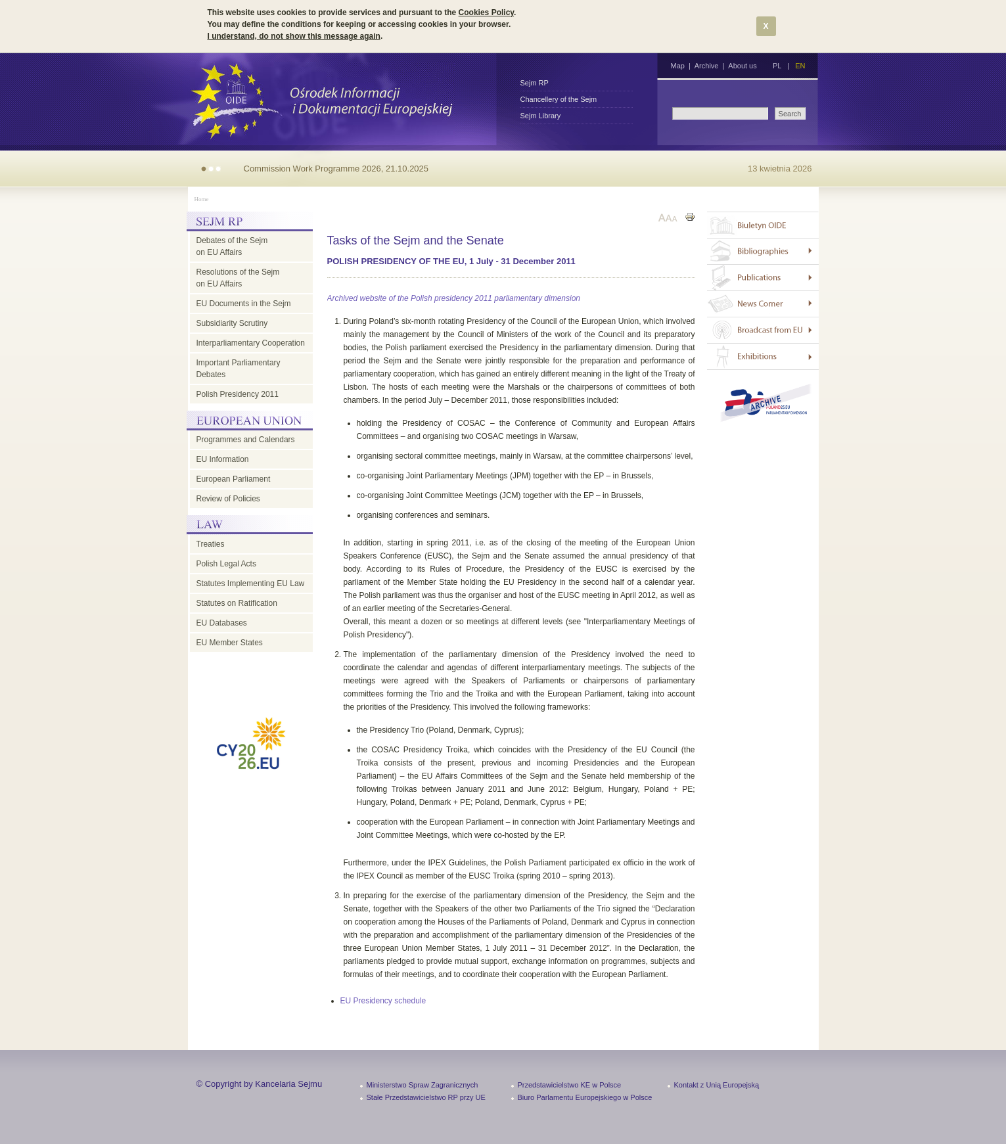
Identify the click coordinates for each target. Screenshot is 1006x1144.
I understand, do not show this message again (294, 36)
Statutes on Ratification (236, 603)
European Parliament (233, 479)
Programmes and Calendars (245, 439)
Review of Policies (228, 498)
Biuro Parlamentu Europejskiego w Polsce (585, 1097)
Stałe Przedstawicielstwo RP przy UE (426, 1097)
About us (742, 66)
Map (678, 66)
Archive (707, 66)
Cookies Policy (486, 12)
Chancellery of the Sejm (558, 99)
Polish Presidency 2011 (237, 394)
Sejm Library (540, 116)
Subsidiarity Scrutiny (232, 323)
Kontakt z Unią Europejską (717, 1085)
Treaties (210, 544)
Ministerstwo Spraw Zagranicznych (422, 1085)
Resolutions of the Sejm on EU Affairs (238, 277)
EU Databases (221, 623)
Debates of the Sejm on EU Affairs (232, 246)
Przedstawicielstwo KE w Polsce (570, 1085)
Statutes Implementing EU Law (250, 583)
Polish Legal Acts (226, 563)
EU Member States (229, 642)
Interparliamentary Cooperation (250, 343)
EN (800, 66)
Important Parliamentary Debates (238, 368)
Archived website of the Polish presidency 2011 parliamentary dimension (454, 298)
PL (777, 66)
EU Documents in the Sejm (243, 303)
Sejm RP (534, 83)
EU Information (222, 459)
